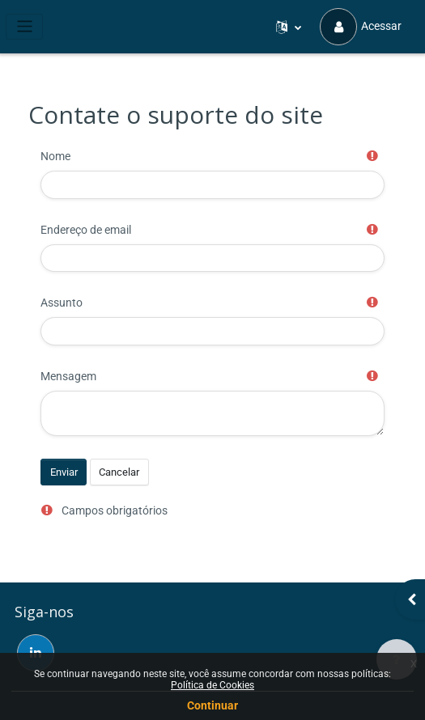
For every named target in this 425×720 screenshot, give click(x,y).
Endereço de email (85, 229)
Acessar (361, 26)
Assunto (61, 302)
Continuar (212, 705)
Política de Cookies (212, 685)
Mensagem (68, 376)
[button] (289, 26)
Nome (55, 156)
